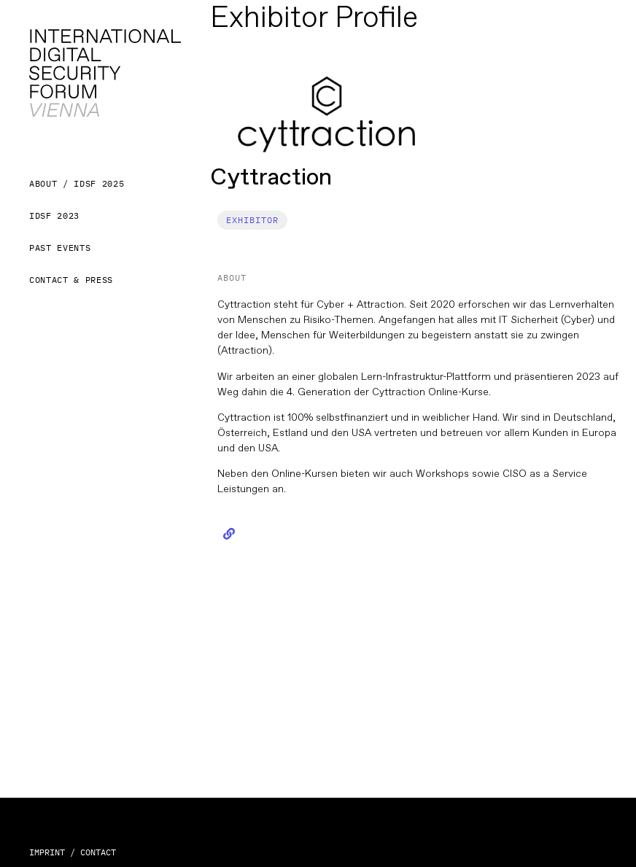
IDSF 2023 (54, 215)
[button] (252, 220)
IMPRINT (47, 852)
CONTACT (98, 852)
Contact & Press (71, 279)
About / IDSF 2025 (76, 183)
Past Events (59, 247)
